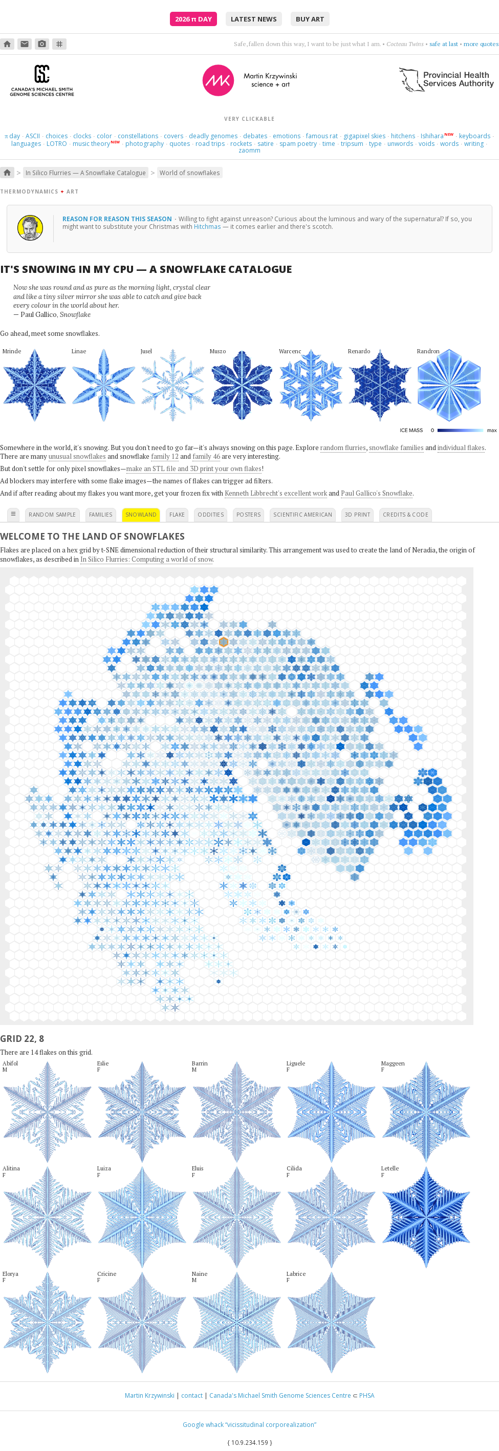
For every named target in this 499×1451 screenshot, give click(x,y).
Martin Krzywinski (150, 1395)
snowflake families (396, 447)
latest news (254, 19)
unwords (400, 143)
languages (26, 143)
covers (173, 136)
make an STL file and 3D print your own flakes (194, 468)
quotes (179, 143)
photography (144, 143)
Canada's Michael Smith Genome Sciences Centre (280, 1395)
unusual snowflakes (77, 456)
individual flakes (461, 447)
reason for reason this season (117, 219)
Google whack (203, 1424)
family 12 (165, 456)
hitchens (403, 136)
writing (474, 143)
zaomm (249, 150)
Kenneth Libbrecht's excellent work (276, 493)
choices (57, 136)
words (449, 143)
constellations (138, 136)
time (328, 143)
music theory (91, 143)
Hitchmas (207, 226)
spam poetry (298, 143)
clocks (82, 136)
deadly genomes (213, 136)
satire (265, 143)
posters (248, 514)
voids (427, 143)
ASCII (33, 136)
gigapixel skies (364, 136)
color (104, 136)
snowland (141, 514)
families (101, 514)
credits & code (405, 514)
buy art (310, 19)
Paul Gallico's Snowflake (377, 493)
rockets (241, 143)
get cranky (444, 44)
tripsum (352, 143)
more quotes (481, 44)
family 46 (206, 456)
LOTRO (57, 143)
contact (192, 1395)
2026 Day (193, 19)
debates (255, 136)
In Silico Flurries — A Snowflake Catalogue (86, 172)
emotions (286, 136)
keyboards (474, 136)
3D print (357, 514)
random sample (52, 514)
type (375, 143)
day (12, 136)
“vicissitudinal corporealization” (270, 1424)
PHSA (367, 1395)
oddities (211, 514)
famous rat (322, 136)
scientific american (302, 514)
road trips (210, 143)
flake (177, 514)
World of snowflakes (190, 172)
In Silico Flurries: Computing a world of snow (146, 559)
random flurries (343, 447)
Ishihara (432, 136)
